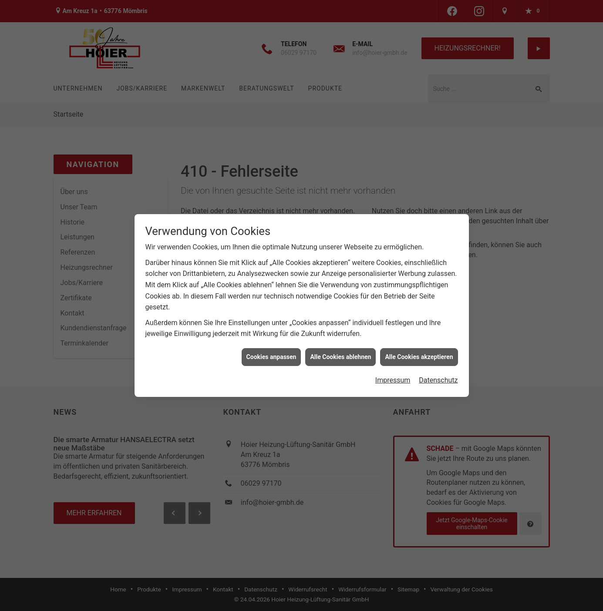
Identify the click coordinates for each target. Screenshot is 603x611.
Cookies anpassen (271, 352)
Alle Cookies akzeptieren (419, 352)
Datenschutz (438, 376)
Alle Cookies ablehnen (340, 352)
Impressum (393, 376)
